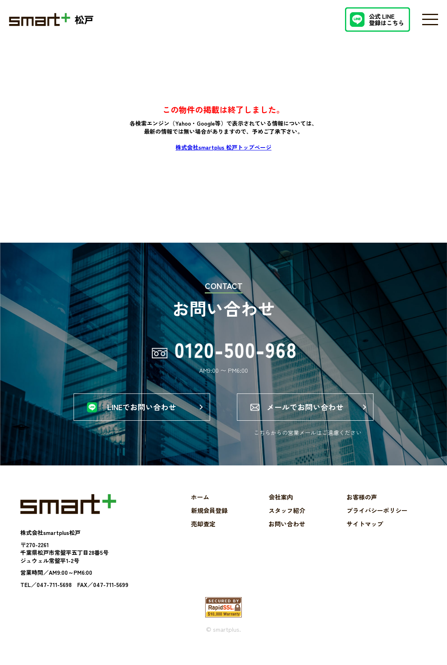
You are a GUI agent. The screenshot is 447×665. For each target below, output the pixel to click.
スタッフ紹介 (287, 521)
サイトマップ (365, 534)
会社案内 (281, 508)
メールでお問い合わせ (305, 412)
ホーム (200, 508)
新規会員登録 (209, 521)
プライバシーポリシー (377, 521)
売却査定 (203, 534)
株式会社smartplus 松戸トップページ (223, 147)
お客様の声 (362, 508)
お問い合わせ (287, 534)
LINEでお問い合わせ (141, 412)
